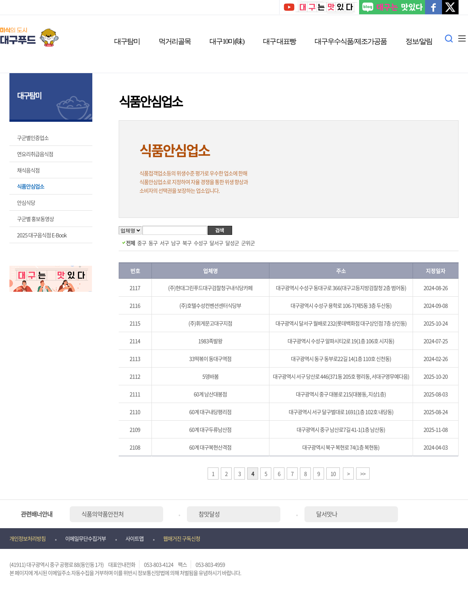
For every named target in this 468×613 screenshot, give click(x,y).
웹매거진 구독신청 (181, 538)
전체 (130, 243)
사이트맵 (134, 538)
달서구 (216, 243)
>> (363, 473)
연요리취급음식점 (35, 154)
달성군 (232, 243)
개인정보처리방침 (27, 538)
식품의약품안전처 (102, 513)
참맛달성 (209, 513)
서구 (164, 243)
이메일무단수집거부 (85, 538)
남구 (175, 243)
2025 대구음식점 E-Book (42, 235)
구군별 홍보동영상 (35, 218)
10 (333, 473)
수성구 (200, 243)
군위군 (248, 243)
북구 (186, 243)
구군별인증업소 (33, 137)
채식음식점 (28, 170)
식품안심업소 (30, 186)
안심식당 (26, 202)
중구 (141, 243)
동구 (153, 243)
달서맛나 (326, 513)
